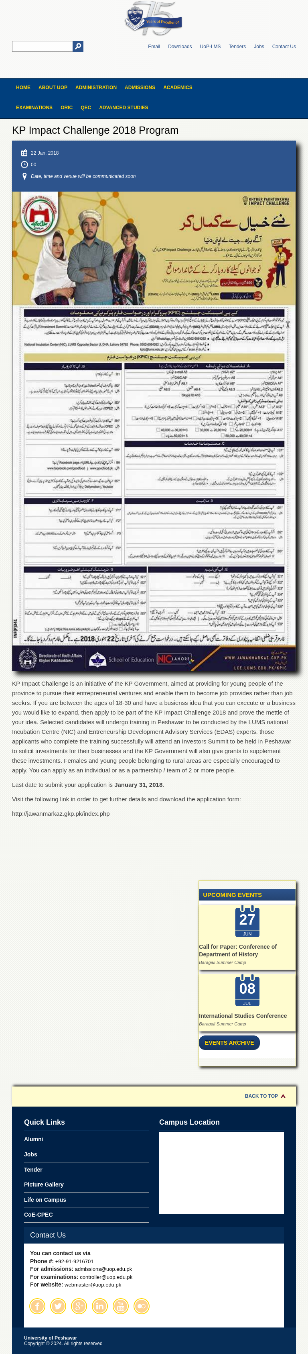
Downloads (180, 46)
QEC (86, 107)
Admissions (140, 87)
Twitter (58, 1306)
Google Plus (79, 1306)
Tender (33, 1169)
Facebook (37, 1306)
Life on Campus (45, 1200)
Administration (96, 87)
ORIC (67, 107)
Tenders (237, 46)
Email (154, 46)
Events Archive (229, 1042)
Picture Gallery (44, 1184)
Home (23, 87)
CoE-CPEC (38, 1214)
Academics (177, 87)
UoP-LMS (210, 46)
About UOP (52, 87)
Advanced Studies (123, 107)
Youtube (120, 1306)
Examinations (34, 107)
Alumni (33, 1139)
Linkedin (100, 1306)
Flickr (141, 1306)
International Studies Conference (243, 1016)
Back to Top (261, 1096)
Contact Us (284, 46)
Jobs (259, 46)
